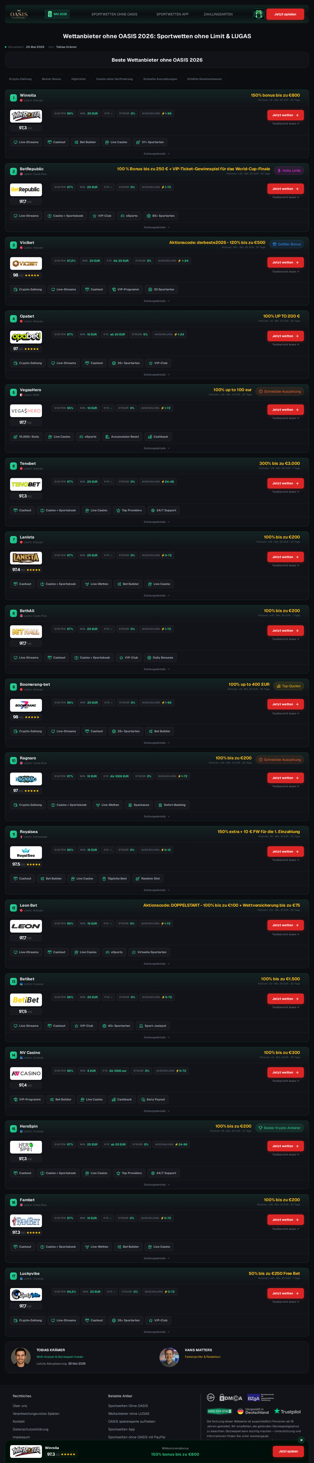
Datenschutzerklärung (30, 1429)
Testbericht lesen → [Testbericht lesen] (285, 123)
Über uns (20, 1406)
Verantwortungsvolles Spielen (36, 1413)
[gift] (258, 14)
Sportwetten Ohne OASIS (114, 14)
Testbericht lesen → (285, 271)
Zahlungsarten (218, 14)
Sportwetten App (173, 14)
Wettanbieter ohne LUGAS (128, 1413)
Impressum (21, 1437)
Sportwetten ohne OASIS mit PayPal (136, 1437)
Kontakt (19, 1421)
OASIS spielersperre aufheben (131, 1421)
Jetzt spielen (285, 14)
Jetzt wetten (285, 115)
